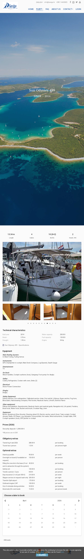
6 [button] (42, 322)
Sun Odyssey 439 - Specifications (16, 345)
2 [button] (31, 322)
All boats (6, 540)
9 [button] (50, 322)
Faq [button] (47, 9)
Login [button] (78, 9)
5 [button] (39, 322)
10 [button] (53, 322)
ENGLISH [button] (39, 2)
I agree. (42, 555)
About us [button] (56, 9)
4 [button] (36, 322)
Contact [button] (68, 9)
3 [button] (33, 322)
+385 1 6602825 (61, 2)
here (62, 552)
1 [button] (28, 322)
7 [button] (44, 322)
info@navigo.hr (49, 2)
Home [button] (31, 9)
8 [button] (47, 322)
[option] (21, 312)
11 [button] (55, 322)
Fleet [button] (39, 9)
